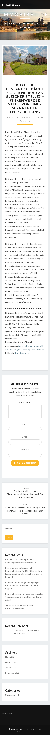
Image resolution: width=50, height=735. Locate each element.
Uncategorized (12, 695)
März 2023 (9, 657)
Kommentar (25, 402)
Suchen (8, 528)
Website (25, 449)
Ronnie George (22, 353)
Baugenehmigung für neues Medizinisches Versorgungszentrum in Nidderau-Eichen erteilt (24, 596)
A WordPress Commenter (25, 630)
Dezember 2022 (12, 672)
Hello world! (19, 633)
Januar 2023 (10, 667)
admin (14, 117)
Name (25, 424)
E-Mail (25, 436)
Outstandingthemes (25, 732)
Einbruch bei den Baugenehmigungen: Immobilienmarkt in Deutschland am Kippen (22, 585)
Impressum (7, 713)
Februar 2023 (11, 662)
